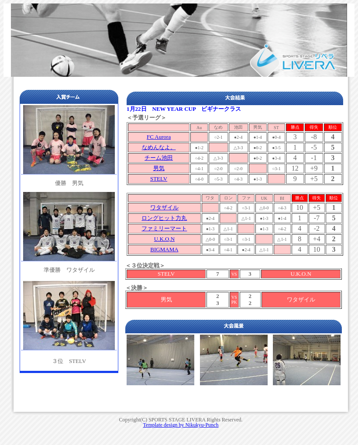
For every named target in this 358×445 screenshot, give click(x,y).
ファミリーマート (164, 228)
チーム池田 (159, 157)
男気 (159, 168)
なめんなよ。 (159, 147)
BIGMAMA (164, 249)
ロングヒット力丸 (164, 218)
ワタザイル (164, 207)
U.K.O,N (164, 239)
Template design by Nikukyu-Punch (181, 425)
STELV (158, 178)
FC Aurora (159, 137)
